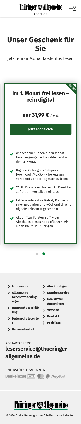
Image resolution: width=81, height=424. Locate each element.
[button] (37, 254)
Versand (53, 310)
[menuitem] (72, 9)
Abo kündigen (57, 286)
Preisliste (54, 323)
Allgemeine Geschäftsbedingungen (25, 297)
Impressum (20, 286)
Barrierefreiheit (23, 329)
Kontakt (53, 316)
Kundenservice (58, 293)
